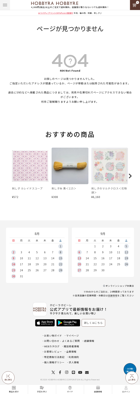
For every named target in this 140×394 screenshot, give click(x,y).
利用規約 (74, 357)
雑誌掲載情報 (71, 346)
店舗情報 (112, 295)
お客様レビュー (53, 351)
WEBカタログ (52, 346)
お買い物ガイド (53, 335)
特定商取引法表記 (54, 357)
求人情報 (74, 362)
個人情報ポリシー (54, 362)
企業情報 (71, 351)
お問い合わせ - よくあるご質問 (62, 341)
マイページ (72, 335)
